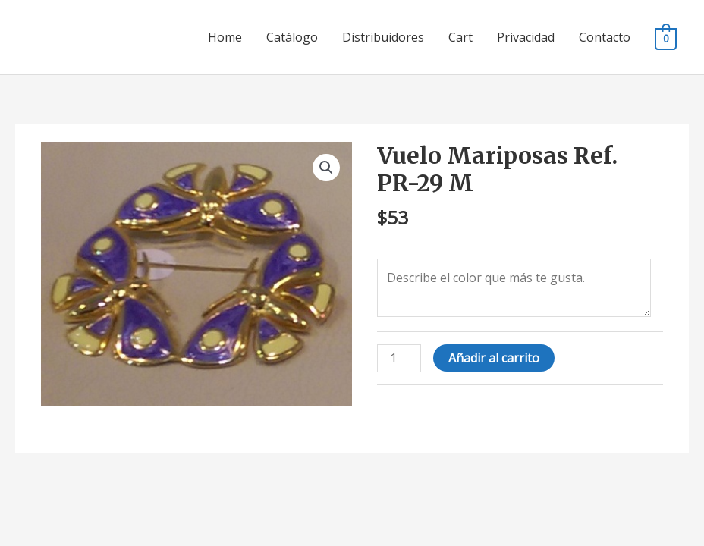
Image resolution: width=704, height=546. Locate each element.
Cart (460, 37)
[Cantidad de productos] (399, 358)
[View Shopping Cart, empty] (666, 38)
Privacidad (526, 37)
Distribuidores (383, 37)
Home (225, 37)
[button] (326, 167)
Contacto (604, 37)
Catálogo (292, 37)
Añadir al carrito (493, 358)
